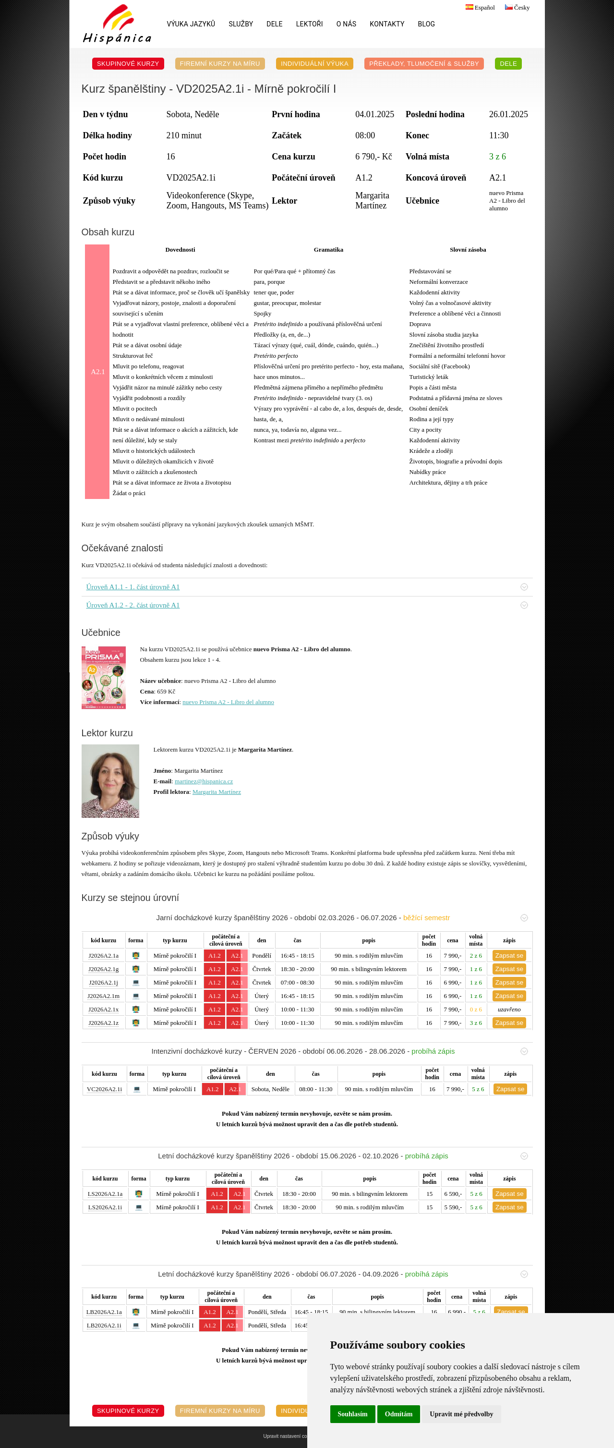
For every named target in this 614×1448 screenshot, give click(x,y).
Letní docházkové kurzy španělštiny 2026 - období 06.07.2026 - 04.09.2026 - (343, 1274)
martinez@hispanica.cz (204, 781)
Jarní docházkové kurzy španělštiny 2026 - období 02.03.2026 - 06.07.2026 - (342, 917)
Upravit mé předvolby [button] (461, 1414)
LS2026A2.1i (105, 1207)
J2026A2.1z (103, 1022)
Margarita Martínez (217, 791)
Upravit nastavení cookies (291, 1436)
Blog (426, 24)
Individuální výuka (315, 63)
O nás (347, 24)
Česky (516, 7)
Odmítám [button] (399, 1414)
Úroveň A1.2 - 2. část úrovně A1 (307, 605)
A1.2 (214, 955)
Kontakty (387, 24)
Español (479, 7)
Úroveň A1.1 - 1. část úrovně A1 (307, 587)
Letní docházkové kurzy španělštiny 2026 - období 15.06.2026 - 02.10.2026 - (343, 1156)
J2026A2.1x (103, 1009)
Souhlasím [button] (353, 1414)
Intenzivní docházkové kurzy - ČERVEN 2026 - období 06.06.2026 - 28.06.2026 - (340, 1051)
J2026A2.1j (103, 982)
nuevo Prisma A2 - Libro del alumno (228, 702)
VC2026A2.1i (104, 1089)
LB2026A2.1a (104, 1311)
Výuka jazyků (191, 24)
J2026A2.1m (103, 995)
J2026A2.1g (103, 969)
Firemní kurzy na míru (220, 63)
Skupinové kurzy (128, 63)
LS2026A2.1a (105, 1193)
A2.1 (237, 955)
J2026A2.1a (103, 955)
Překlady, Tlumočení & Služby (424, 63)
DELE (274, 24)
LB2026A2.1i (104, 1325)
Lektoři (309, 24)
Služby (241, 24)
